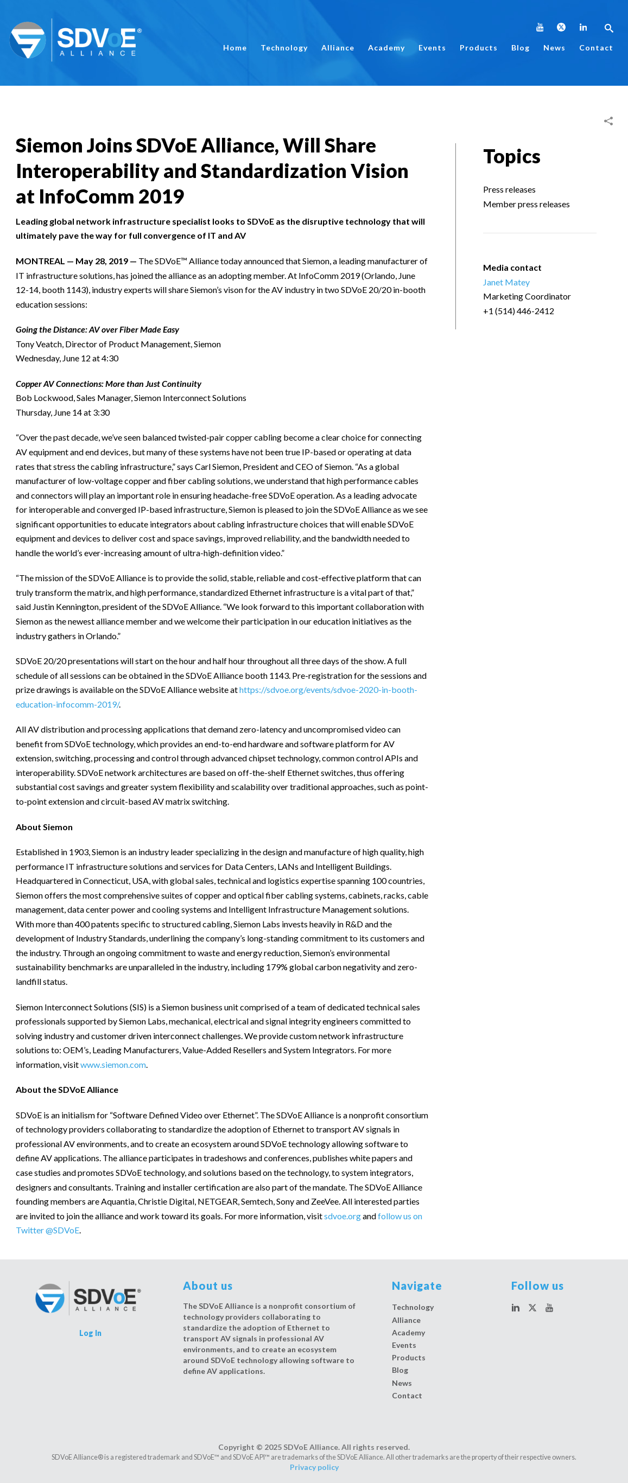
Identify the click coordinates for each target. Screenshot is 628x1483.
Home (235, 47)
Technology (284, 47)
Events (432, 47)
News (554, 47)
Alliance (337, 47)
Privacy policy (314, 1467)
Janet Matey (506, 282)
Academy (386, 47)
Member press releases (526, 204)
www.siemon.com (113, 1064)
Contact (596, 47)
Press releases (509, 189)
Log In (90, 1333)
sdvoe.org (342, 1216)
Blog (520, 47)
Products (479, 47)
